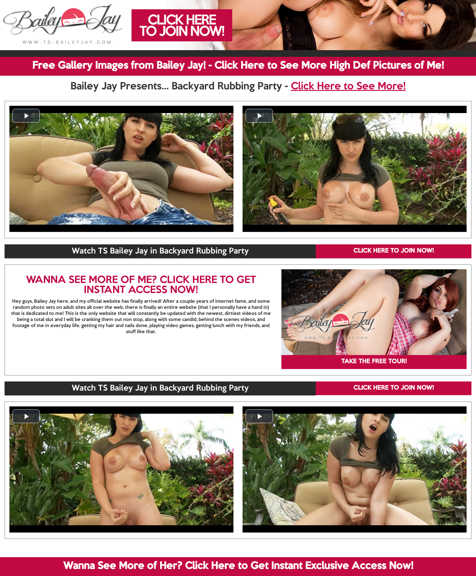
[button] (26, 115)
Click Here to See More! (348, 86)
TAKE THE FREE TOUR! (374, 361)
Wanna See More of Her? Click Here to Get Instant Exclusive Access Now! (238, 566)
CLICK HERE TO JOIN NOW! (393, 251)
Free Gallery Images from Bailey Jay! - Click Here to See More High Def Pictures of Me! (238, 66)
